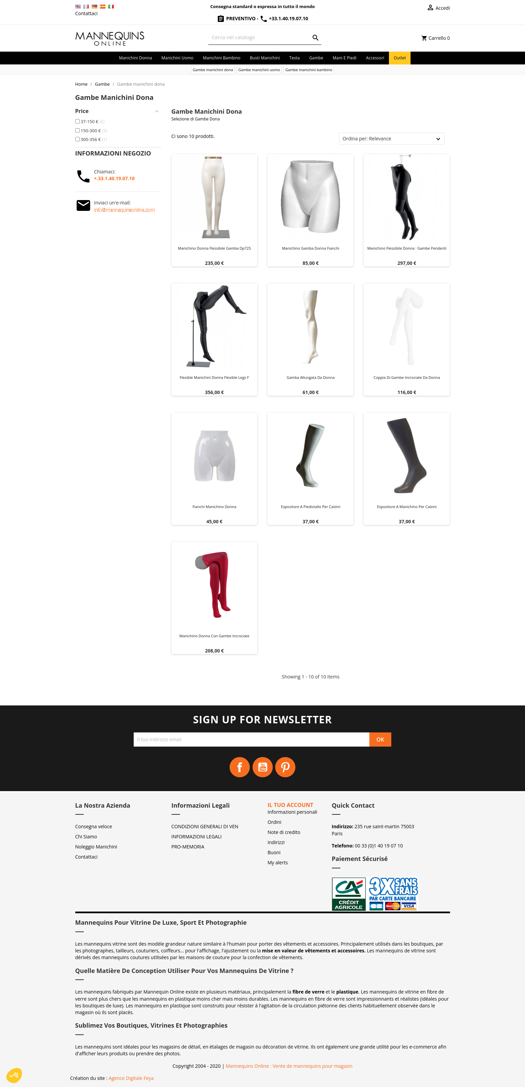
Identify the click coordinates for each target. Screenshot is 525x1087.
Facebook (240, 767)
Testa (294, 58)
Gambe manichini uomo (259, 69)
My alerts (278, 862)
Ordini (275, 822)
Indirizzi (276, 842)
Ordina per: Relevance (367, 138)
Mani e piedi (345, 58)
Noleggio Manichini (96, 846)
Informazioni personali (292, 812)
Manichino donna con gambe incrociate (214, 635)
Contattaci (86, 13)
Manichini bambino (221, 58)
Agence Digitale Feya (131, 1078)
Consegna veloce (93, 826)
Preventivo (237, 18)
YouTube (263, 767)
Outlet (400, 58)
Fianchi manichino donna (214, 506)
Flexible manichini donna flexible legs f (214, 377)
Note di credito (284, 832)
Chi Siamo (86, 836)
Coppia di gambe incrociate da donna (407, 377)
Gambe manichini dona (213, 69)
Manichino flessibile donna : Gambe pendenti (407, 248)
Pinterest (285, 767)
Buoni (274, 852)
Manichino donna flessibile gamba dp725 (214, 248)
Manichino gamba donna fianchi (310, 248)
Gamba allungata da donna (311, 377)
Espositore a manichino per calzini (407, 506)
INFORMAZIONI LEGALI (197, 836)
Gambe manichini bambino (308, 69)
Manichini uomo (177, 58)
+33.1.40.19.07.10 (284, 18)
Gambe (316, 58)
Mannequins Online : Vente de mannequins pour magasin (289, 1066)
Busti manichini (265, 58)
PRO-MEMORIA (188, 846)
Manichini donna (135, 58)
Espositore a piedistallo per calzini (310, 506)
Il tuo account (290, 805)
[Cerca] (264, 37)
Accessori (375, 58)
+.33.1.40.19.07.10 (114, 178)
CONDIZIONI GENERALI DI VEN (205, 826)
